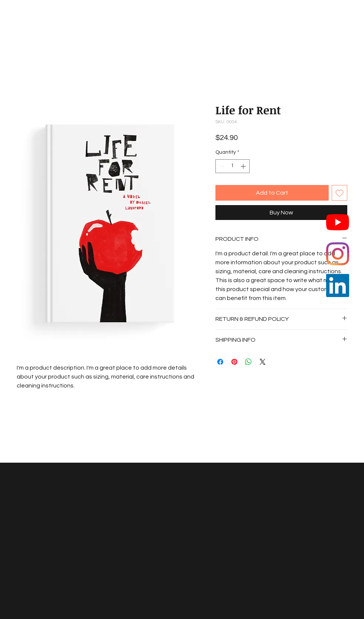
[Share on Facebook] (220, 361)
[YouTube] (337, 222)
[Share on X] (262, 361)
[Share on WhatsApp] (248, 361)
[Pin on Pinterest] (234, 361)
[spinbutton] (232, 166)
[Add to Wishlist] (339, 193)
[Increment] (243, 166)
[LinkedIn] (337, 285)
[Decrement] (221, 166)
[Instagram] (337, 253)
